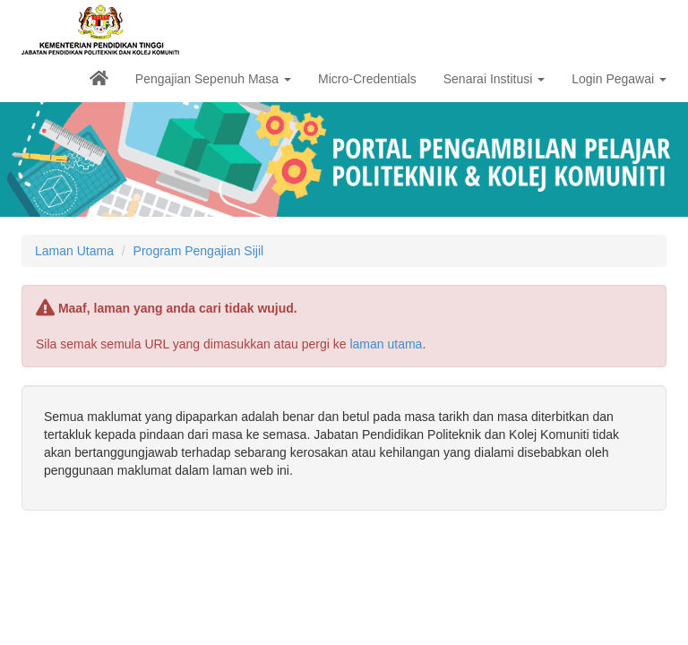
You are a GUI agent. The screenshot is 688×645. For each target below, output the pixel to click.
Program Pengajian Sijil (198, 251)
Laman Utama (74, 251)
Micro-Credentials (367, 79)
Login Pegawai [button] (619, 79)
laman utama (385, 344)
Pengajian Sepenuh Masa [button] (213, 79)
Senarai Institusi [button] (494, 79)
